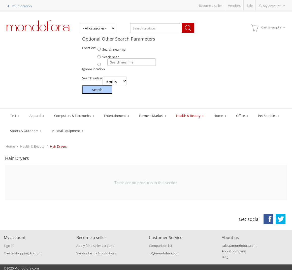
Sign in (9, 243)
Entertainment (115, 113)
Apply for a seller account (95, 243)
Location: (89, 47)
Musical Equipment (66, 128)
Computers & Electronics (73, 113)
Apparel (35, 113)
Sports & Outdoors (24, 128)
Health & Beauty (188, 113)
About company (234, 249)
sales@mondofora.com (239, 243)
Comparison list (160, 243)
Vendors (234, 5)
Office (241, 113)
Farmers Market (151, 113)
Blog (225, 254)
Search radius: (92, 76)
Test (13, 113)
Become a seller (210, 5)
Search (97, 87)
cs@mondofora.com (164, 251)
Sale (250, 5)
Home (219, 113)
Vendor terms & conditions (96, 251)
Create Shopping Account (23, 251)
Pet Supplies (267, 113)
